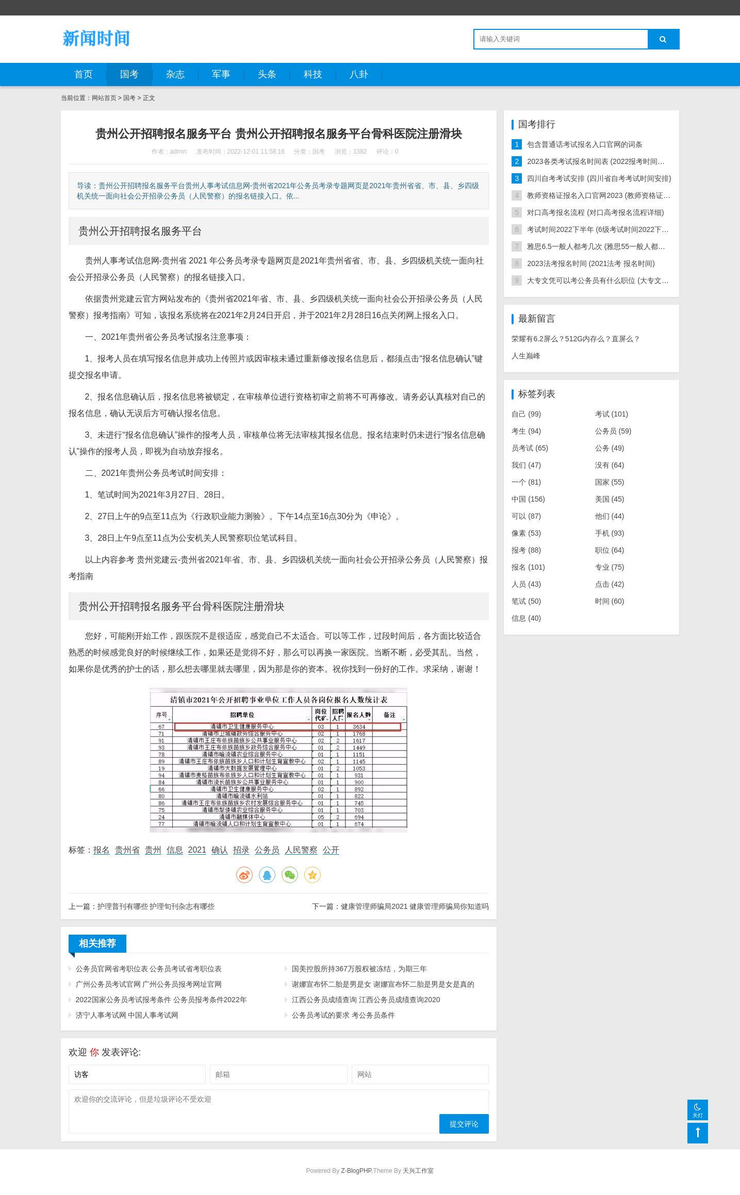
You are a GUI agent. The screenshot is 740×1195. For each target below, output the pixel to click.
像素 (526, 533)
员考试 (530, 448)
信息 (175, 849)
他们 (609, 516)
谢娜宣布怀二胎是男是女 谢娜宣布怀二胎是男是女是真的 (383, 984)
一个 (526, 482)
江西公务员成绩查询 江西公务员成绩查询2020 (366, 999)
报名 (101, 849)
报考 (526, 550)
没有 (609, 465)
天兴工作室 (418, 1170)
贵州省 (127, 849)
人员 (526, 584)
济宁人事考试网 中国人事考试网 (127, 1015)
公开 (331, 849)
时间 (609, 601)
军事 (221, 74)
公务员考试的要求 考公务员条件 (343, 1015)
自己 (526, 414)
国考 (129, 74)
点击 (609, 584)
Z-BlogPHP (356, 1170)
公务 (609, 448)
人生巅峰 (526, 356)
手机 (609, 533)
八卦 (359, 74)
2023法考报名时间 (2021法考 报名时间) (590, 263)
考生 (526, 431)
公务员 (267, 849)
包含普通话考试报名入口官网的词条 (585, 144)
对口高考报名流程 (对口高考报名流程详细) (595, 212)
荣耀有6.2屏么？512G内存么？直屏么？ (576, 339)
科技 (313, 74)
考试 (612, 414)
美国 (609, 499)
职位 (609, 550)
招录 (241, 849)
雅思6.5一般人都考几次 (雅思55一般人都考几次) (604, 246)
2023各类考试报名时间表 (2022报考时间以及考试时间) (615, 161)
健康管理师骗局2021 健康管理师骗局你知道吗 (415, 906)
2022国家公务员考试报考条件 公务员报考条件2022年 (161, 999)
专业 (609, 567)
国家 (609, 482)
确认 (219, 849)
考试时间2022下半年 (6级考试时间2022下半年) (602, 229)
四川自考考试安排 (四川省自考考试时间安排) (599, 178)
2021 (197, 849)
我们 (526, 465)
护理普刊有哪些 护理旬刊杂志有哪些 (156, 906)
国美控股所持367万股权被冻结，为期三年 (359, 969)
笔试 (526, 601)
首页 (83, 74)
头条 (267, 74)
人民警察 (301, 849)
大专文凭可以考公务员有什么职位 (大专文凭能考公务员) (617, 280)
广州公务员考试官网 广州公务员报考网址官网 (149, 984)
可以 (526, 516)
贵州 (153, 849)
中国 (528, 499)
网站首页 (104, 98)
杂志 (175, 74)
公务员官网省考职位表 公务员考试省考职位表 (149, 969)
